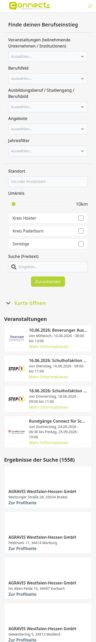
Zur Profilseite (22, 503)
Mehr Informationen (48, 346)
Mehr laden (48, 608)
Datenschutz (45, 638)
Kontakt (23, 638)
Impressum (69, 638)
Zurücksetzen (48, 281)
